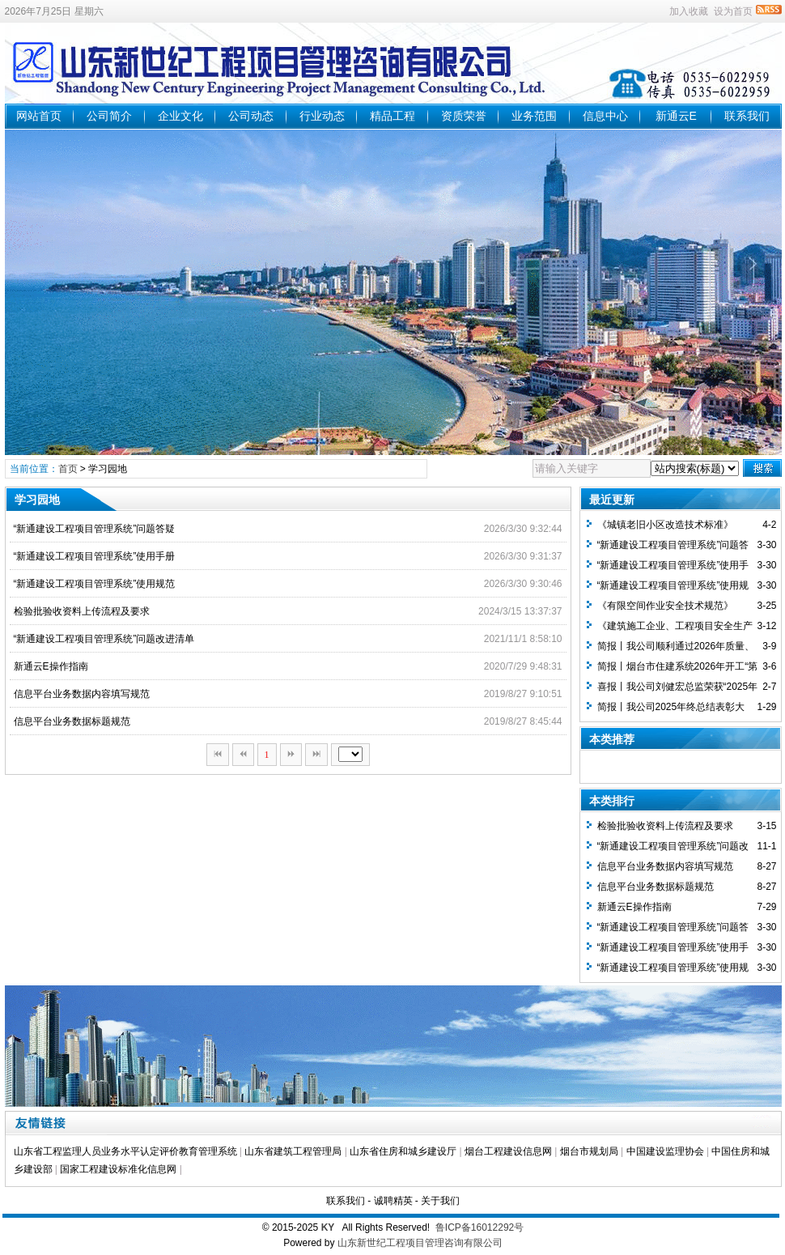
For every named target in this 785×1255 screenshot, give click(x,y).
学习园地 (107, 468)
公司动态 (251, 115)
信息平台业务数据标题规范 (72, 721)
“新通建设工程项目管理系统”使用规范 (95, 583)
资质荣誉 (463, 115)
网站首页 (39, 115)
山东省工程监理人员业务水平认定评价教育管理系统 (125, 1151)
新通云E (676, 115)
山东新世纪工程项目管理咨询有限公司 (420, 1243)
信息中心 (605, 115)
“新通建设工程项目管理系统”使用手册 (95, 556)
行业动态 (322, 115)
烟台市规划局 (589, 1151)
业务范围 (534, 115)
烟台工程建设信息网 (508, 1151)
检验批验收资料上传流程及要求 (82, 611)
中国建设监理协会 (665, 1151)
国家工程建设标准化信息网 (118, 1169)
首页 (68, 468)
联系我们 (747, 115)
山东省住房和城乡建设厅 (403, 1151)
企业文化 (180, 115)
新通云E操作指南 (51, 666)
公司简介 (109, 115)
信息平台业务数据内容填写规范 (82, 694)
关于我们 (440, 1200)
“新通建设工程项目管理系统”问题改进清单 (104, 639)
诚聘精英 (393, 1200)
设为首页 (733, 11)
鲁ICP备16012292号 (479, 1227)
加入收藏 (688, 11)
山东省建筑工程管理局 (293, 1151)
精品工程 (392, 115)
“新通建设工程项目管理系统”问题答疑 (95, 528)
